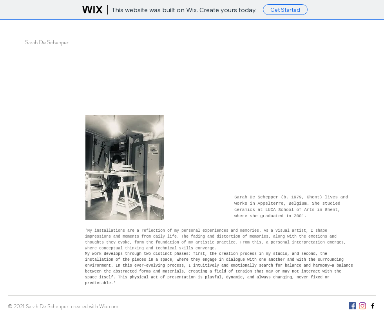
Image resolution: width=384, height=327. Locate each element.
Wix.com (108, 306)
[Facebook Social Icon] (352, 305)
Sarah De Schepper (47, 42)
